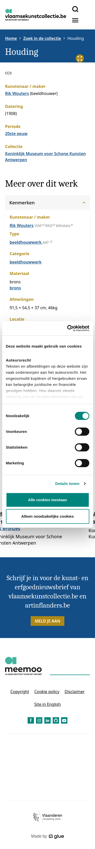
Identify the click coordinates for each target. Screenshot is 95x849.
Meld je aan (47, 621)
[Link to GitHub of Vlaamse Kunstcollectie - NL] (56, 720)
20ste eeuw (16, 133)
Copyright (19, 691)
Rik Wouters (17, 93)
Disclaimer (75, 691)
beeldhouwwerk (26, 242)
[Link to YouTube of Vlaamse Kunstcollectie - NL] (64, 720)
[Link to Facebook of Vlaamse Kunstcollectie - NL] (31, 720)
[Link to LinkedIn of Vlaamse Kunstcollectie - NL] (47, 720)
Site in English (47, 704)
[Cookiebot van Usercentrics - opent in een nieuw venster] (67, 328)
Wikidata (64, 225)
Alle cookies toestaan (47, 500)
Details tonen (67, 483)
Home (11, 38)
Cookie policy (46, 691)
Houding (75, 38)
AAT (47, 242)
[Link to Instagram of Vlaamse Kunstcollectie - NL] (39, 720)
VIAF (39, 225)
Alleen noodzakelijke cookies (47, 516)
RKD (50, 225)
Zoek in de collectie (42, 38)
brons (15, 288)
